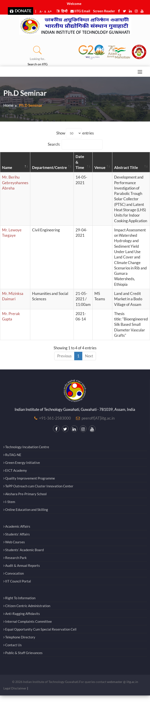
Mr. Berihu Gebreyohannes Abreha (15, 182)
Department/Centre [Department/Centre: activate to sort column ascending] (49, 167)
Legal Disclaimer (14, 688)
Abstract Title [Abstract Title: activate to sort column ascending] (126, 167)
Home (8, 105)
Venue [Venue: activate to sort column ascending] (99, 167)
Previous (64, 356)
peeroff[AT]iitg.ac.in (98, 418)
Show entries (75, 133)
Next (89, 356)
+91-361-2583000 (55, 418)
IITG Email (80, 11)
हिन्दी (62, 11)
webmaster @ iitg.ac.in (122, 682)
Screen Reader (104, 11)
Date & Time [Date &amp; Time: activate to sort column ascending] (80, 162)
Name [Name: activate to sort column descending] (7, 167)
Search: (75, 144)
